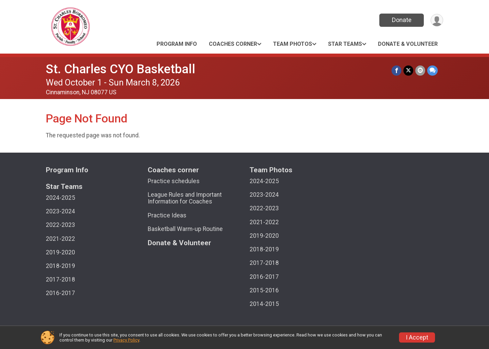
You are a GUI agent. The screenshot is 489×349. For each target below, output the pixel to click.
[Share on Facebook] (396, 70)
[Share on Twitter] (408, 70)
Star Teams (345, 44)
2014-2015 (264, 303)
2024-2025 (60, 197)
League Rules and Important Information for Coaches (185, 198)
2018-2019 (60, 266)
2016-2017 (60, 293)
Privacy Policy (126, 340)
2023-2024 (60, 211)
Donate (402, 19)
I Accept (417, 337)
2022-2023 (60, 224)
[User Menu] (437, 20)
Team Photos (292, 44)
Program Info (177, 44)
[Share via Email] (420, 70)
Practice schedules (174, 181)
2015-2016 (264, 290)
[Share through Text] (432, 70)
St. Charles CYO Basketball (120, 69)
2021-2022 (60, 238)
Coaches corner (233, 44)
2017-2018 (60, 279)
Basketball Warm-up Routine (185, 229)
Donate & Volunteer (408, 44)
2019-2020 (60, 252)
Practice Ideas (167, 215)
